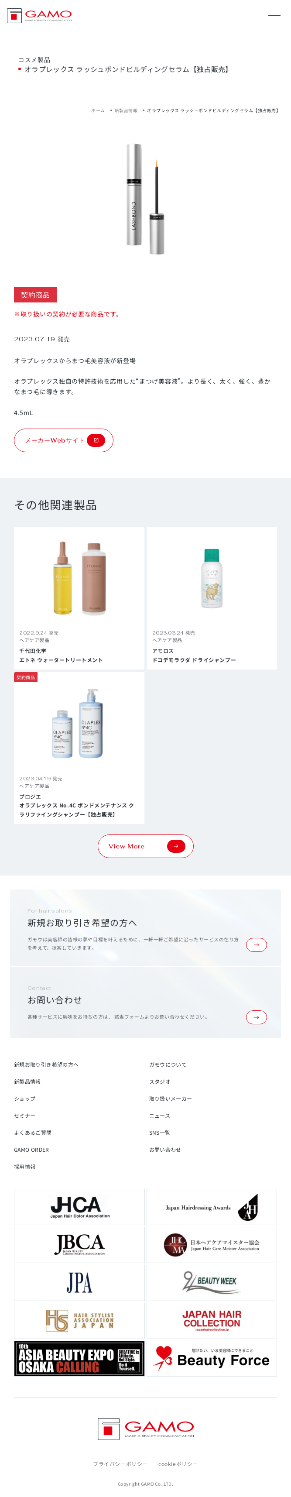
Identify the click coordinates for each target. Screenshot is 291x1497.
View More (147, 846)
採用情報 (24, 1166)
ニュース (159, 1115)
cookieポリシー (178, 1463)
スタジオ (160, 1081)
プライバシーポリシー (120, 1463)
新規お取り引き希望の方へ (46, 1064)
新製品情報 (126, 110)
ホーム (98, 110)
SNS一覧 (160, 1132)
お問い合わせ (165, 1149)
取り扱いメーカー (170, 1098)
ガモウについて (168, 1064)
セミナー (24, 1115)
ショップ (24, 1098)
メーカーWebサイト (65, 440)
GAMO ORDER (31, 1149)
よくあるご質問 (33, 1132)
